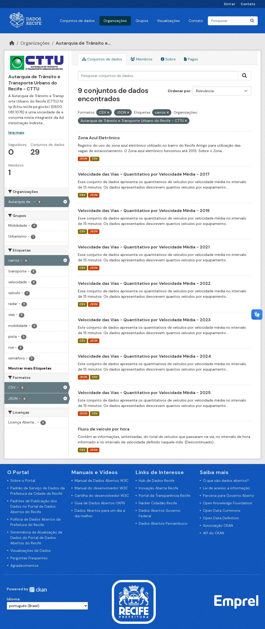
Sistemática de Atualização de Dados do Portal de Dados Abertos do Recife (36, 537)
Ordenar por (179, 91)
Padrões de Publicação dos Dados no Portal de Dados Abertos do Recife (33, 506)
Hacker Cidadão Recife (158, 503)
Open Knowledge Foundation (227, 503)
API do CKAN (213, 533)
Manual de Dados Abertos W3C (101, 480)
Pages (191, 59)
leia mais (16, 132)
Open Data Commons (221, 510)
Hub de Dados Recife (156, 480)
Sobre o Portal (22, 480)
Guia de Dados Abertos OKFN (100, 503)
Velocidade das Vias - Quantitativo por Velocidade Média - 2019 (144, 210)
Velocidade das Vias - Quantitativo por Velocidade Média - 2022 (144, 283)
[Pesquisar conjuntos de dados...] (233, 20)
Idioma (13, 599)
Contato (248, 4)
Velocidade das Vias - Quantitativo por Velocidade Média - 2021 (144, 247)
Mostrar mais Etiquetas (29, 368)
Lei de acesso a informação (226, 488)
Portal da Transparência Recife (164, 495)
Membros (141, 59)
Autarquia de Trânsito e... (83, 43)
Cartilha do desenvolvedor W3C (102, 495)
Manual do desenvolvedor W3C (101, 488)
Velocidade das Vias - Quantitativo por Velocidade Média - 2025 (144, 392)
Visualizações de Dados (30, 550)
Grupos (142, 20)
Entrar (229, 4)
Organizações (115, 20)
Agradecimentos (24, 565)
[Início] (11, 43)
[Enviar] (252, 20)
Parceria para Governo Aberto (228, 495)
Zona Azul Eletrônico (99, 137)
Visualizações (168, 20)
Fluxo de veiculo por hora (103, 429)
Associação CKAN (218, 525)
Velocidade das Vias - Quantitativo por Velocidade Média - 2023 (144, 320)
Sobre (168, 59)
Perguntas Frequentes (29, 558)
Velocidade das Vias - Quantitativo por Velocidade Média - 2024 (144, 356)
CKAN (38, 589)
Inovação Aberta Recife (158, 488)
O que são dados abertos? (226, 480)
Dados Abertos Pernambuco (163, 523)
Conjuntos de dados (77, 20)
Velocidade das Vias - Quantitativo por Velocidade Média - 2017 (144, 174)
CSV (95, 158)
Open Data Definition (221, 518)
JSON (83, 158)
